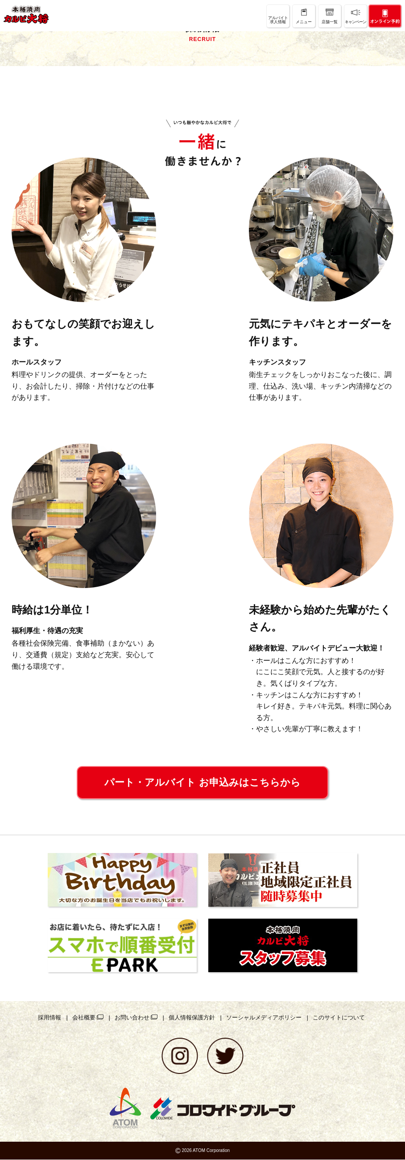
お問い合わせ (132, 1017)
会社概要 (83, 1017)
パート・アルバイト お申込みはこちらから (202, 782)
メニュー (304, 22)
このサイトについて (339, 1017)
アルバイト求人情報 (278, 20)
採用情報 (49, 1017)
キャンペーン (355, 22)
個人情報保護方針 (192, 1017)
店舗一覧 (330, 22)
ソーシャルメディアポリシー (264, 1017)
